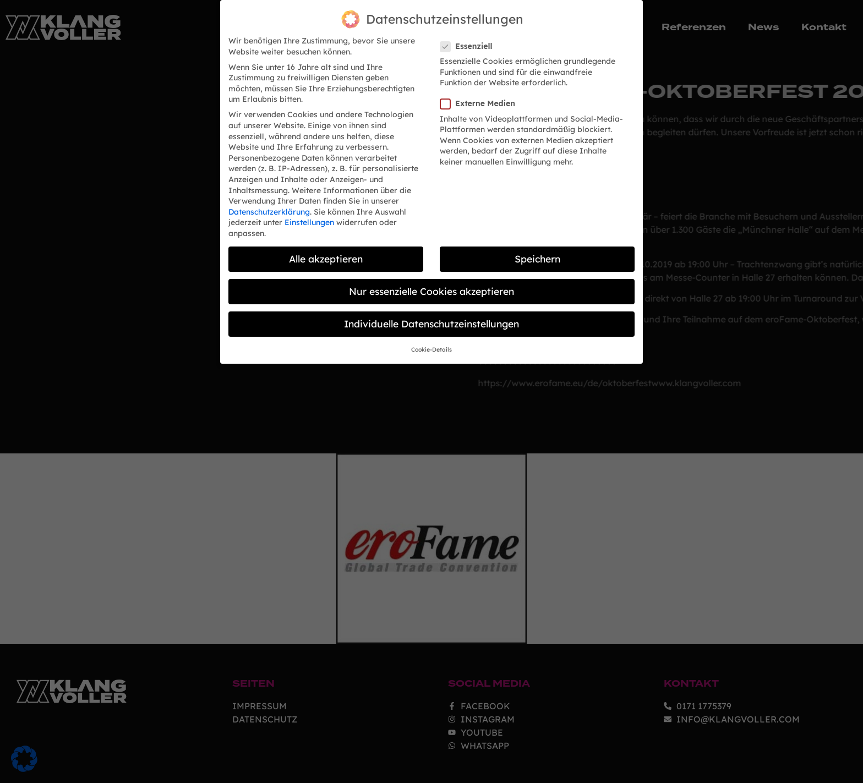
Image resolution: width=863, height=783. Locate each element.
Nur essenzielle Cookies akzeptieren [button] (431, 281)
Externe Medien (481, 93)
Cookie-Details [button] (431, 339)
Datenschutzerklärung (269, 201)
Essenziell (469, 36)
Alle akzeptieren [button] (326, 248)
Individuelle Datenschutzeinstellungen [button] (431, 313)
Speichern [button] (537, 248)
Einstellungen (309, 212)
